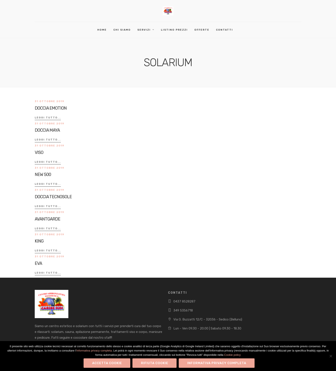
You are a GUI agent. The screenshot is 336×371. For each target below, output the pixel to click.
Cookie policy (232, 354)
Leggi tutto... (48, 117)
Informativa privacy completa (94, 350)
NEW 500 (43, 174)
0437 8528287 (184, 301)
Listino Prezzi (174, 29)
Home (102, 29)
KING (39, 241)
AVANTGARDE (47, 219)
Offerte (201, 29)
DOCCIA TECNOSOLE (53, 196)
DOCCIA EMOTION (51, 108)
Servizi (144, 29)
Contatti (224, 29)
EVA (38, 263)
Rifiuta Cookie (154, 363)
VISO (39, 152)
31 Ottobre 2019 (49, 101)
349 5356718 (183, 310)
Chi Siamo (122, 29)
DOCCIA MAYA (47, 130)
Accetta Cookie (107, 363)
